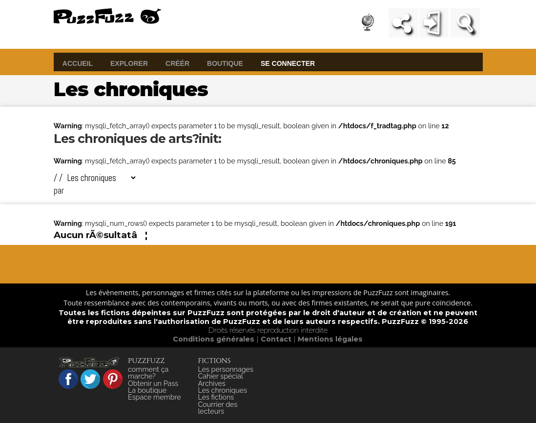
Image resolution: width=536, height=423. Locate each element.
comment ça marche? (148, 372)
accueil (77, 63)
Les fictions (216, 397)
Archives (211, 383)
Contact (277, 339)
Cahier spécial (220, 376)
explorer (129, 63)
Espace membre (154, 397)
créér (177, 63)
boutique (225, 63)
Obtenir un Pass (153, 383)
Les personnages (225, 369)
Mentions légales (330, 339)
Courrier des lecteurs (217, 408)
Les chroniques (222, 390)
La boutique (147, 390)
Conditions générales (214, 339)
